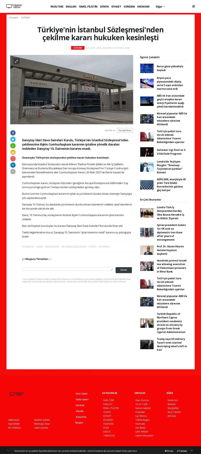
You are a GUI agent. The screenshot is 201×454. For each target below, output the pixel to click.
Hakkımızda (13, 419)
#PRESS (93, 246)
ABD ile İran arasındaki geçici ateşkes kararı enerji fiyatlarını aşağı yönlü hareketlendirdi (171, 101)
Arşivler (77, 411)
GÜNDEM (129, 6)
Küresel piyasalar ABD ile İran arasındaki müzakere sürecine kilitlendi (172, 119)
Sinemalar (140, 423)
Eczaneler (140, 411)
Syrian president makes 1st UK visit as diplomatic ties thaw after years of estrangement (171, 232)
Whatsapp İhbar (42, 423)
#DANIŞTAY (28, 246)
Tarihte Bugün (142, 419)
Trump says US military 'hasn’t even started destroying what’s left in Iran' (172, 344)
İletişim (77, 422)
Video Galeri (79, 399)
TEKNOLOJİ (109, 435)
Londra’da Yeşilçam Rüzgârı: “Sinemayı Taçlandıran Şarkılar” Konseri (170, 167)
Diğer (159, 6)
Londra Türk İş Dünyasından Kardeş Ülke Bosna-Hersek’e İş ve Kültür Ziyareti (170, 213)
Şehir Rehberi (141, 431)
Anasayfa (13, 17)
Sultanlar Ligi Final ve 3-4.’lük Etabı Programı (171, 151)
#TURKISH (104, 246)
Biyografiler (173, 408)
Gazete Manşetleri (144, 435)
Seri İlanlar (140, 427)
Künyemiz (78, 416)
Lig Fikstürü (141, 415)
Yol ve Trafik (141, 404)
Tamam (182, 450)
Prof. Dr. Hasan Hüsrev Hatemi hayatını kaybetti (170, 250)
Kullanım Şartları (42, 419)
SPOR (106, 427)
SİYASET (116, 6)
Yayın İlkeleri (14, 423)
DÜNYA (104, 6)
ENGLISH (71, 6)
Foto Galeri (79, 393)
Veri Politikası (14, 427)
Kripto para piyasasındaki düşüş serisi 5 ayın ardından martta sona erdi (170, 83)
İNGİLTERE (57, 6)
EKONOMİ (143, 6)
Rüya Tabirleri (174, 411)
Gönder (123, 270)
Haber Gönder (41, 427)
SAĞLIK (107, 431)
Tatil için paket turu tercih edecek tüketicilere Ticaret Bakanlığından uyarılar (171, 136)
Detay (169, 450)
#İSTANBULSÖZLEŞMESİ (73, 246)
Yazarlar (77, 405)
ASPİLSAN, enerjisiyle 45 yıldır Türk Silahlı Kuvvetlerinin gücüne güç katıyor (171, 185)
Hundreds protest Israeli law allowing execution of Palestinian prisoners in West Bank (172, 266)
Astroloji (172, 415)
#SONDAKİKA (52, 246)
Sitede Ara (173, 400)
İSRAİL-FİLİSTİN (88, 6)
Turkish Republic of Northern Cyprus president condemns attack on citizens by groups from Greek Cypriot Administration (171, 323)
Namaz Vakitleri (143, 408)
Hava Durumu (142, 400)
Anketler (172, 404)
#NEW (39, 246)
